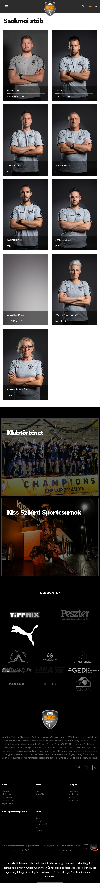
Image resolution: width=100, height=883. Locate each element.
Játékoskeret (74, 791)
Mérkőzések (74, 794)
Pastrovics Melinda (66, 315)
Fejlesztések (7, 803)
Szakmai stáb (75, 800)
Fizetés (38, 830)
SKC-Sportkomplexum (15, 811)
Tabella (72, 797)
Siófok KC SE (8, 800)
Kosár (38, 818)
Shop (38, 811)
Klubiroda (6, 791)
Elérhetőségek (8, 794)
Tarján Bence (14, 240)
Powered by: (91, 846)
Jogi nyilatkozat (32, 845)
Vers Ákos (60, 90)
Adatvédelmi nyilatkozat (13, 845)
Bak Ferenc (13, 165)
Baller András (15, 315)
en (95, 6)
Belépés (39, 821)
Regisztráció (41, 824)
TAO (27, 850)
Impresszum (18, 850)
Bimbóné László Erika (19, 389)
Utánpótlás (40, 794)
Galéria (38, 797)
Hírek (37, 791)
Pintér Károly (63, 165)
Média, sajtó (7, 797)
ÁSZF (37, 827)
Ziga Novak (13, 90)
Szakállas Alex (63, 240)
